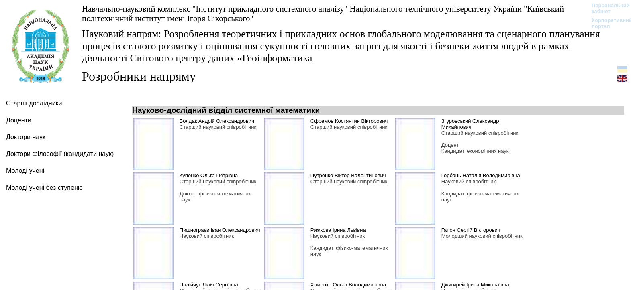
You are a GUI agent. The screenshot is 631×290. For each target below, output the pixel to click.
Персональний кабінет (607, 8)
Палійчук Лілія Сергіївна (209, 285)
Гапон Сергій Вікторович (470, 230)
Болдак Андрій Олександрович (217, 121)
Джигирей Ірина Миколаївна (475, 285)
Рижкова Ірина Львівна (338, 230)
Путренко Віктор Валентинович (348, 175)
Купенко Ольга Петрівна (209, 175)
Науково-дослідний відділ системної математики (226, 110)
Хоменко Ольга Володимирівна (348, 285)
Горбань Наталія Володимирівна (480, 175)
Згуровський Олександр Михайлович (470, 124)
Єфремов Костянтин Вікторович (349, 121)
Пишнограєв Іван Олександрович (220, 230)
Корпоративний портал (607, 23)
